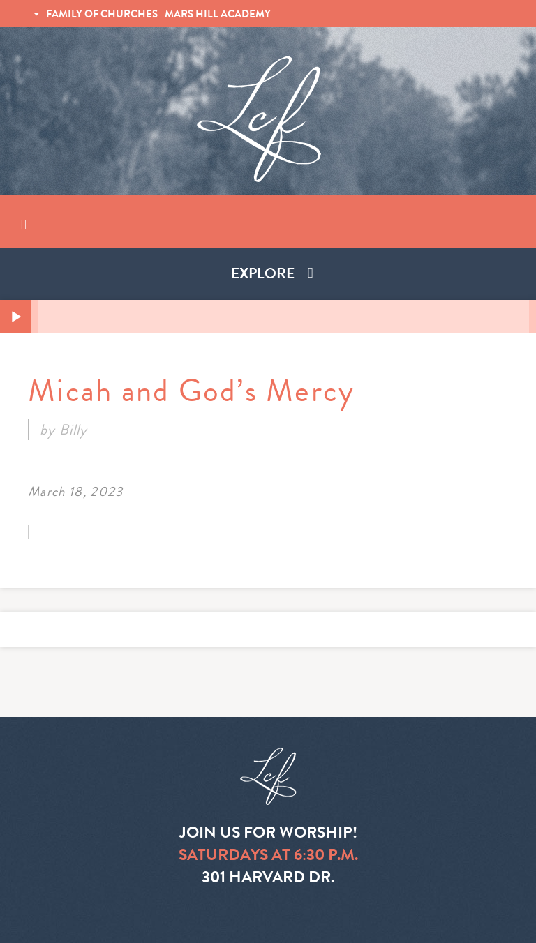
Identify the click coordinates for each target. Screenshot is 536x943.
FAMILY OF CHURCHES (102, 14)
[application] (268, 316)
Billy (73, 429)
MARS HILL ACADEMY (218, 14)
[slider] (283, 316)
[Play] (16, 317)
